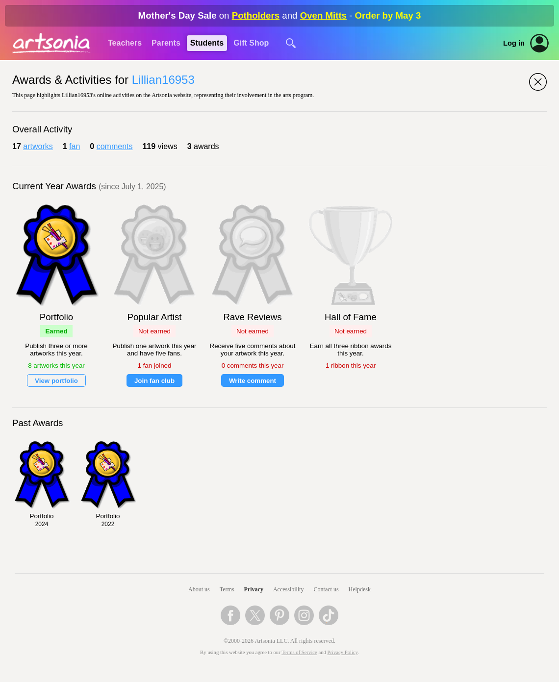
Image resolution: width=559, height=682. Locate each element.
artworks (37, 146)
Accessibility (288, 589)
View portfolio (56, 380)
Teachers (125, 43)
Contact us (326, 589)
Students (207, 43)
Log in (514, 43)
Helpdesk (360, 589)
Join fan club (154, 380)
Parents (166, 43)
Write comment (252, 380)
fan (74, 146)
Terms (227, 589)
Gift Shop (251, 43)
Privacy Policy (343, 652)
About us (199, 589)
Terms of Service (299, 652)
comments (115, 146)
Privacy (253, 589)
